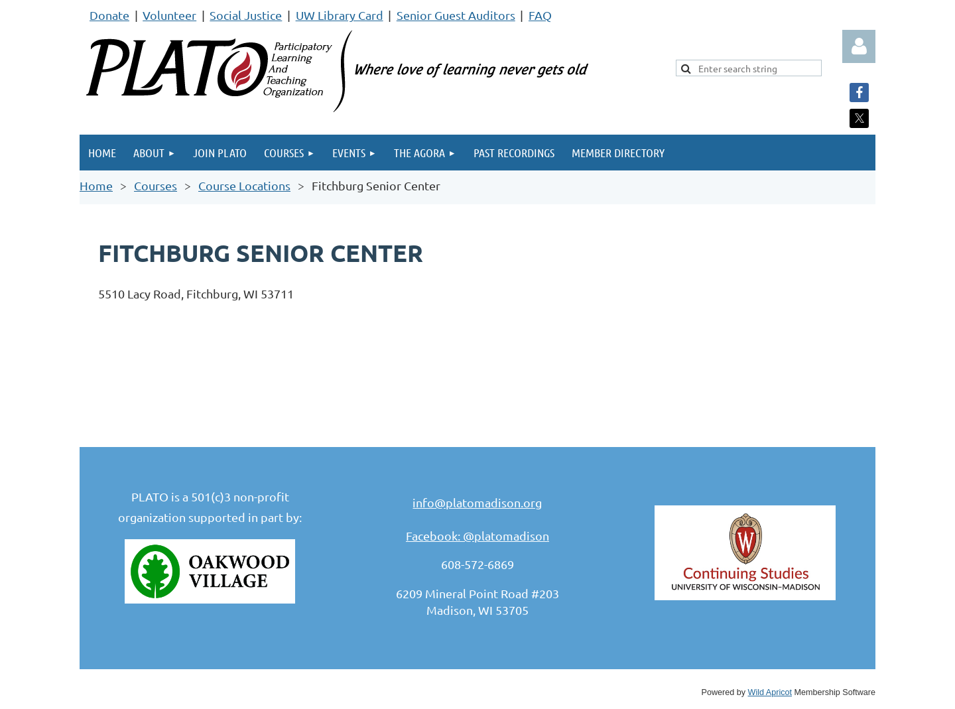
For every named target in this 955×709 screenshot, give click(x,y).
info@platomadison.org (477, 502)
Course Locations (244, 185)
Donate (109, 15)
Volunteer (169, 15)
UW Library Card (339, 15)
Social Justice (246, 15)
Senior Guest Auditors (456, 15)
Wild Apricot (770, 692)
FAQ (540, 15)
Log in (858, 46)
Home (96, 185)
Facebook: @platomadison (477, 536)
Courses (155, 185)
